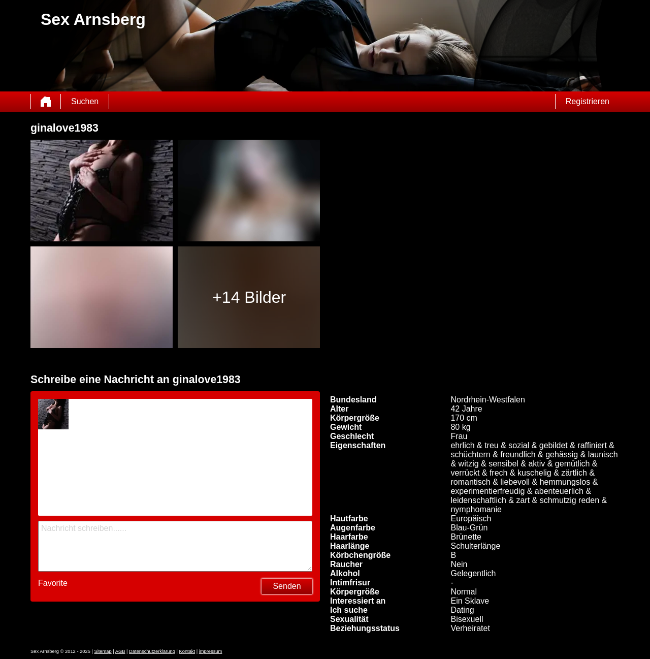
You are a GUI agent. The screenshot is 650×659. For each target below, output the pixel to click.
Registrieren (587, 101)
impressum (210, 651)
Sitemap (102, 651)
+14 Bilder (249, 297)
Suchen (85, 101)
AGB (120, 651)
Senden (287, 586)
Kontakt (187, 651)
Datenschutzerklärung (152, 651)
